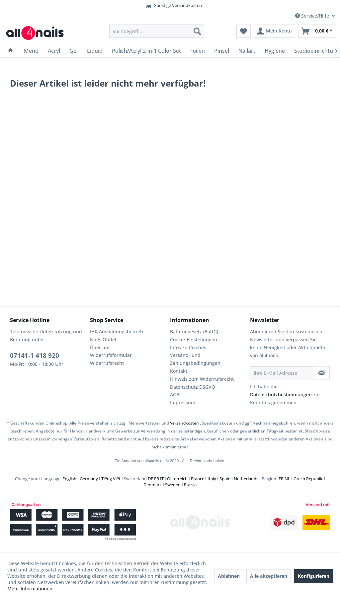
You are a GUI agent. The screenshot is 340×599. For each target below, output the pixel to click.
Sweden (173, 485)
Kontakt (178, 371)
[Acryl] (54, 50)
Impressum (182, 402)
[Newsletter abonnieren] (322, 372)
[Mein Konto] (274, 31)
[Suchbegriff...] (157, 31)
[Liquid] (94, 50)
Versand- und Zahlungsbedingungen (195, 359)
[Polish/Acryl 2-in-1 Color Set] (146, 50)
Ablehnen (229, 576)
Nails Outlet (103, 339)
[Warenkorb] (317, 31)
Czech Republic (308, 479)
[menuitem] (157, 31)
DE (150, 479)
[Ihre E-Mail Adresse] (282, 372)
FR (156, 479)
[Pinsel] (222, 50)
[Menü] (31, 50)
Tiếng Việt (111, 479)
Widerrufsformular (111, 355)
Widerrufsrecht (107, 363)
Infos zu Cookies (188, 347)
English (69, 479)
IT (162, 479)
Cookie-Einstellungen (193, 339)
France (197, 479)
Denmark (152, 485)
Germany (89, 479)
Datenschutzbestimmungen (281, 394)
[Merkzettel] (243, 31)
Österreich (177, 479)
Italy (212, 479)
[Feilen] (198, 50)
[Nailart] (247, 50)
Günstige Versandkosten (159, 5)
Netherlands (246, 479)
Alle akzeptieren (268, 576)
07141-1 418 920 (34, 355)
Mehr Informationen (29, 588)
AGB (174, 394)
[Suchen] (197, 31)
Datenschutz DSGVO (192, 387)
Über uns (100, 347)
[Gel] (73, 50)
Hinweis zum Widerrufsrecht (202, 379)
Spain (224, 479)
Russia (190, 485)
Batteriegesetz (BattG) (194, 331)
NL (287, 479)
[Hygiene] (275, 50)
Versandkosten (184, 423)
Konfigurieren (313, 576)
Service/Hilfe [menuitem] (312, 16)
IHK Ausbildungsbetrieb (116, 331)
